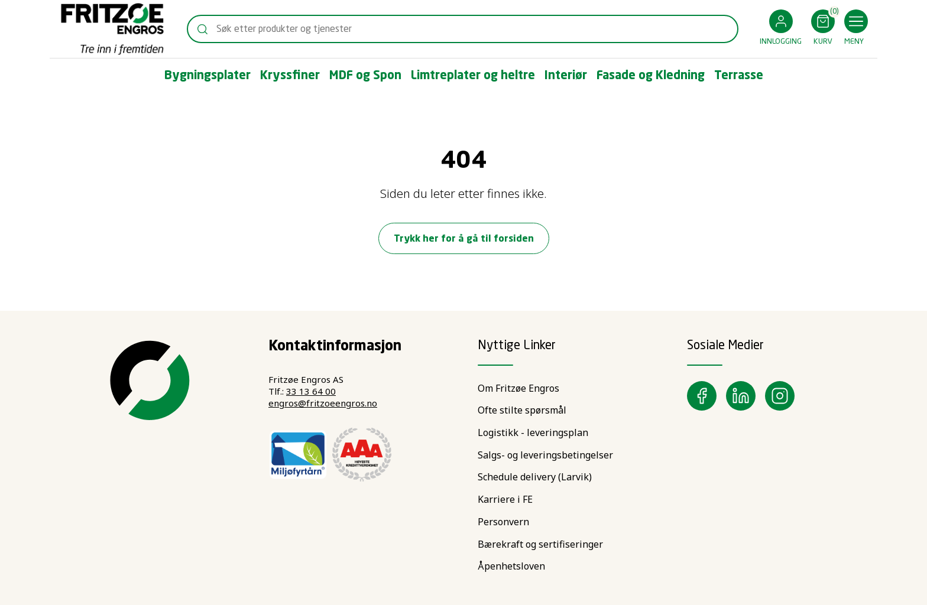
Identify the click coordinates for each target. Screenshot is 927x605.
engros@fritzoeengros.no (322, 403)
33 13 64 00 (311, 391)
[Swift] (112, 29)
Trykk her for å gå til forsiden (464, 239)
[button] (780, 29)
